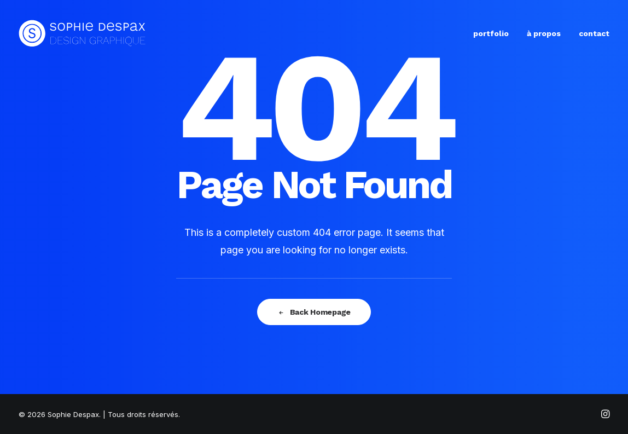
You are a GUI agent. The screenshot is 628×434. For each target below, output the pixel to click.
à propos (544, 33)
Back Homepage (314, 312)
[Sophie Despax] (82, 33)
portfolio (491, 33)
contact (594, 33)
